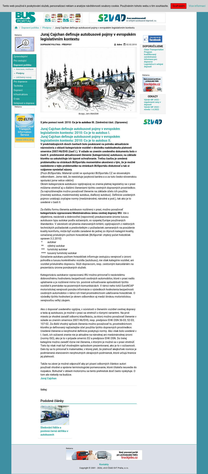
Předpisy (46, 27)
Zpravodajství (20, 56)
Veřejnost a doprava (23, 103)
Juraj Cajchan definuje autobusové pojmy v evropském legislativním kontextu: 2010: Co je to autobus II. (80, 138)
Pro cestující (19, 60)
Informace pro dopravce (150, 60)
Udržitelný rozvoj (23, 77)
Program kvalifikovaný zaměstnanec (150, 54)
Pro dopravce (20, 81)
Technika (18, 86)
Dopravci (18, 90)
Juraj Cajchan (48, 378)
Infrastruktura (20, 94)
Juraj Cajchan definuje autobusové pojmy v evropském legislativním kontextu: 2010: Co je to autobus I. (80, 131)
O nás (16, 98)
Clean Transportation (153, 49)
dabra (118, 44)
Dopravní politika (30, 27)
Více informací (197, 5)
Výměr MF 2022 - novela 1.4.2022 (152, 108)
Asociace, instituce (24, 69)
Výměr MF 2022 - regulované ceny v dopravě (152, 102)
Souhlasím (178, 5)
